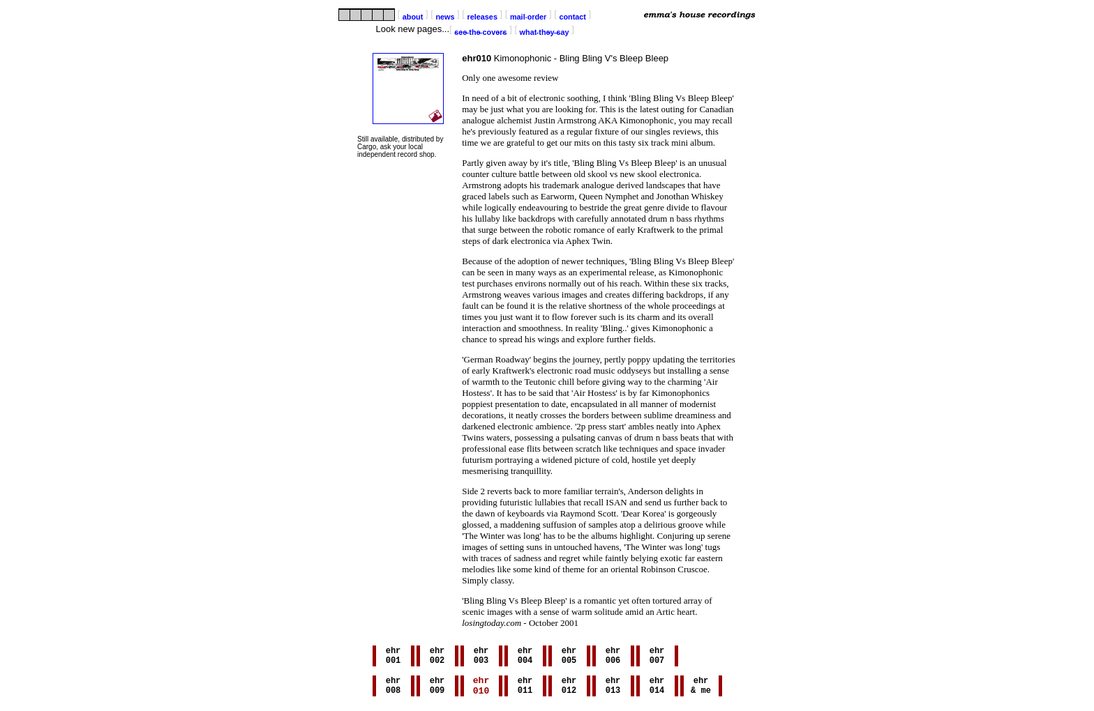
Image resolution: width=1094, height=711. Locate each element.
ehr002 (437, 657)
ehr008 (393, 687)
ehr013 (613, 687)
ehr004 (525, 657)
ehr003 (481, 657)
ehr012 (569, 687)
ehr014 (657, 687)
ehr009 (437, 687)
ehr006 (613, 657)
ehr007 (657, 657)
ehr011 (525, 687)
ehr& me (701, 687)
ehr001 (393, 657)
